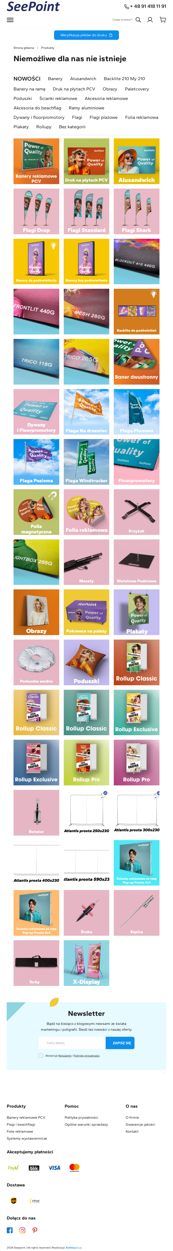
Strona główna (24, 48)
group (74, 1247)
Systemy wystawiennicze (27, 1138)
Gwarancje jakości (140, 1124)
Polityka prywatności (81, 1117)
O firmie (132, 1117)
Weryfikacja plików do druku (86, 35)
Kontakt (132, 1131)
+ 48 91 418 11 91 (145, 6)
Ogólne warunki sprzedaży (86, 1124)
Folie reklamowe (20, 1131)
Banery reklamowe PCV (26, 1117)
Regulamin (65, 1055)
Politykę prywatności (87, 1055)
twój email (55, 1043)
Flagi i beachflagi (21, 1124)
